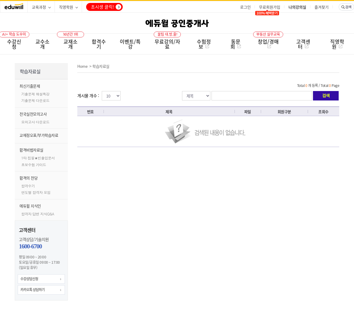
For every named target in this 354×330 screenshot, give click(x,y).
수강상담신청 (29, 278)
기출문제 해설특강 (35, 93)
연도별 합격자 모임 (35, 192)
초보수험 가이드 (33, 164)
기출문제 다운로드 (35, 100)
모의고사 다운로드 (35, 121)
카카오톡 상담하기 (32, 289)
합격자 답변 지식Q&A (37, 213)
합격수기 (28, 185)
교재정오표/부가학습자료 (38, 135)
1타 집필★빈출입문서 (38, 157)
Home (82, 66)
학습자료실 (100, 66)
